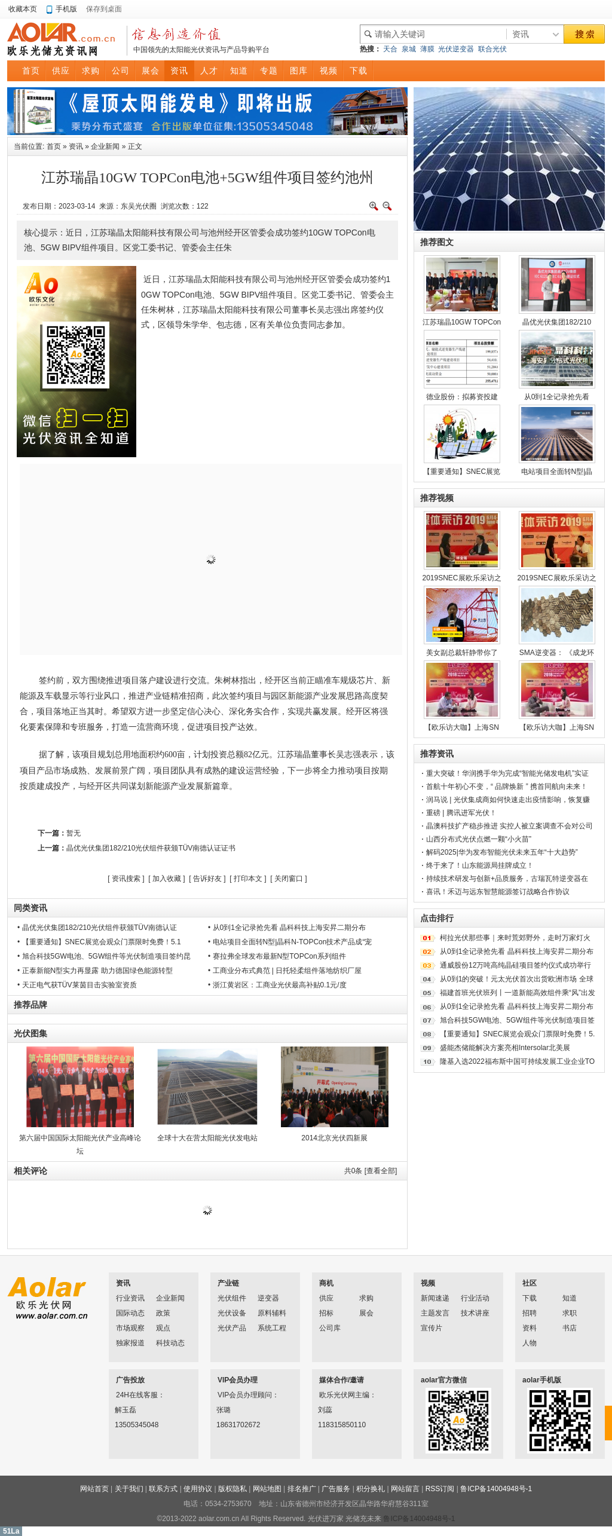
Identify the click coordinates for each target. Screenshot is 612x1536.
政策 (163, 1313)
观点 (163, 1328)
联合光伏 (492, 49)
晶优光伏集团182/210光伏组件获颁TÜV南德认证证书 (150, 848)
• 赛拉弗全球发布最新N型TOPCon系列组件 (277, 956)
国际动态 (130, 1313)
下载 (529, 1298)
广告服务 (336, 1489)
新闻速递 (435, 1298)
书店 (569, 1328)
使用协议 (197, 1489)
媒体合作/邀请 (341, 1380)
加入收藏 (166, 878)
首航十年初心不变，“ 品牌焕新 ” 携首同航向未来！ (506, 786)
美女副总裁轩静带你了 (462, 652)
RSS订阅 (440, 1489)
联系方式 (163, 1489)
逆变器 (268, 1298)
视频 (428, 1283)
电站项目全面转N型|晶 (557, 471)
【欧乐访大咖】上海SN (461, 727)
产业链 (228, 1283)
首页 (54, 146)
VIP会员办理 (238, 1380)
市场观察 (130, 1328)
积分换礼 (370, 1489)
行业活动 (475, 1298)
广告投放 (130, 1380)
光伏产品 (232, 1328)
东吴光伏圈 (139, 206)
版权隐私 (232, 1489)
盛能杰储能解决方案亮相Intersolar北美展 (505, 1048)
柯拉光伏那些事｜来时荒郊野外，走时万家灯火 (515, 938)
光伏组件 (232, 1298)
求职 (569, 1313)
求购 (366, 1298)
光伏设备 (232, 1313)
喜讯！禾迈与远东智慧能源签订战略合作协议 (498, 892)
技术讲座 (475, 1313)
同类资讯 (30, 908)
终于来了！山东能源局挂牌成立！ (480, 865)
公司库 (330, 1328)
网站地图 (267, 1489)
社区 (529, 1283)
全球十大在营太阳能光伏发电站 (207, 1138)
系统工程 (272, 1328)
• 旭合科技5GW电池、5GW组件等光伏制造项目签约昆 (104, 956)
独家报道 (130, 1343)
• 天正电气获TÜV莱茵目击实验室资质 (77, 985)
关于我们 (129, 1489)
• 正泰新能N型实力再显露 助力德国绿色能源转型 (95, 970)
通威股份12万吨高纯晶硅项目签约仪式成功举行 (515, 965)
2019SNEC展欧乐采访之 (461, 578)
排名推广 (301, 1489)
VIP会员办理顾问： (233, 1395)
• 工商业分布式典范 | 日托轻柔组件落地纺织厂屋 (285, 970)
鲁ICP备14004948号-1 (496, 1489)
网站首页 (94, 1489)
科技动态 (170, 1343)
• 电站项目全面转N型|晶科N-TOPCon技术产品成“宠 (290, 942)
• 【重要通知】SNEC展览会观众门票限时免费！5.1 (99, 942)
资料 (529, 1328)
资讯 (76, 146)
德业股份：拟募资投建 (462, 397)
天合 (390, 49)
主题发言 (435, 1313)
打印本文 (248, 878)
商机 (326, 1283)
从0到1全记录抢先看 (556, 397)
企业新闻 (105, 146)
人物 (529, 1343)
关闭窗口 (288, 878)
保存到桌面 (104, 9)
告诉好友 (207, 878)
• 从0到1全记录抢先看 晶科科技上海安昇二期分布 (287, 927)
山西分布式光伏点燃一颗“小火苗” (478, 839)
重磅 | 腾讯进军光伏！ (461, 813)
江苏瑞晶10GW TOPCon (462, 322)
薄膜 (427, 49)
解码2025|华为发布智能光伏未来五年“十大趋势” (502, 852)
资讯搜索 (126, 878)
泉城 (409, 49)
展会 (366, 1313)
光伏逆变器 (456, 49)
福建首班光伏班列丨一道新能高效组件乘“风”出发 (517, 993)
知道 (569, 1298)
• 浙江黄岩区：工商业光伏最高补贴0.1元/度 (277, 985)
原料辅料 (272, 1313)
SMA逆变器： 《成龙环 (556, 652)
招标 (326, 1313)
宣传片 (431, 1328)
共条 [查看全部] (370, 1171)
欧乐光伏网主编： (334, 1395)
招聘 (529, 1313)
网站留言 (405, 1489)
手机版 (66, 9)
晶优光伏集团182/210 (556, 322)
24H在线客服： (131, 1395)
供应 (326, 1298)
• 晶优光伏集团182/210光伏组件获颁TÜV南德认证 (97, 927)
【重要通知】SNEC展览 (461, 471)
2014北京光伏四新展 (334, 1138)
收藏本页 (22, 9)
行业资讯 (130, 1298)
